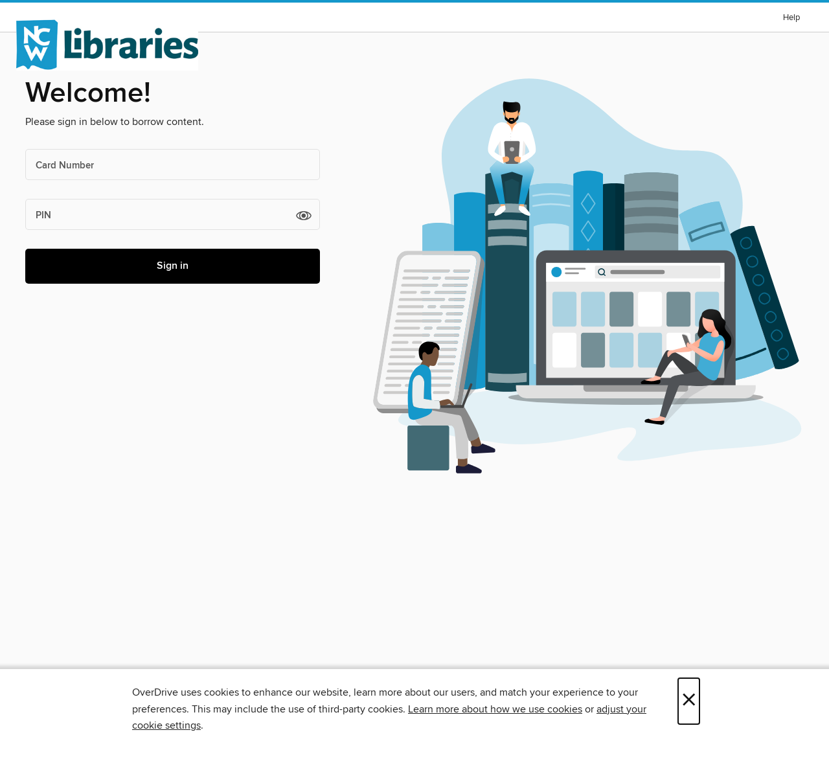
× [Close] (689, 701)
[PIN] (172, 214)
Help (791, 18)
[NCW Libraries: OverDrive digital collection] (107, 45)
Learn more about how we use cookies (495, 709)
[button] (304, 215)
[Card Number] (172, 164)
